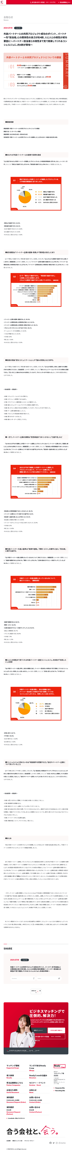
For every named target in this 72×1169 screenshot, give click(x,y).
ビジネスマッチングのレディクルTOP (17, 1053)
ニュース (31, 1053)
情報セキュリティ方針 (19, 1153)
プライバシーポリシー (32, 1153)
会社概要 (9, 1153)
